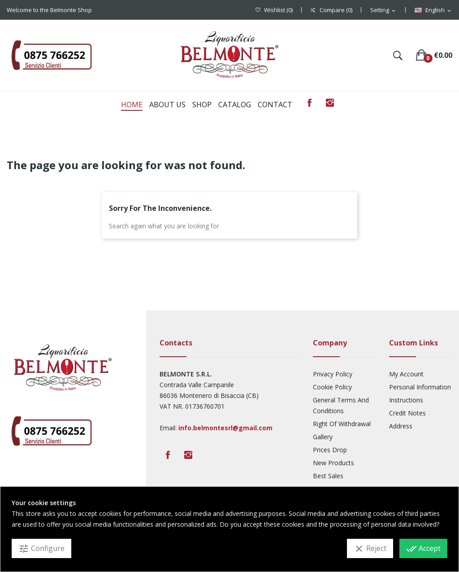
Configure (41, 548)
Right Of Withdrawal (342, 423)
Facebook (309, 103)
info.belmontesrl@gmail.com (225, 428)
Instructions (406, 400)
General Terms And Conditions (341, 405)
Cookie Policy (332, 387)
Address (400, 426)
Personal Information (420, 387)
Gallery (323, 436)
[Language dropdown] (433, 10)
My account (406, 374)
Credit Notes (407, 413)
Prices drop (330, 449)
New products (333, 462)
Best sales (328, 476)
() (274, 10)
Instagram (330, 103)
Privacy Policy (332, 374)
